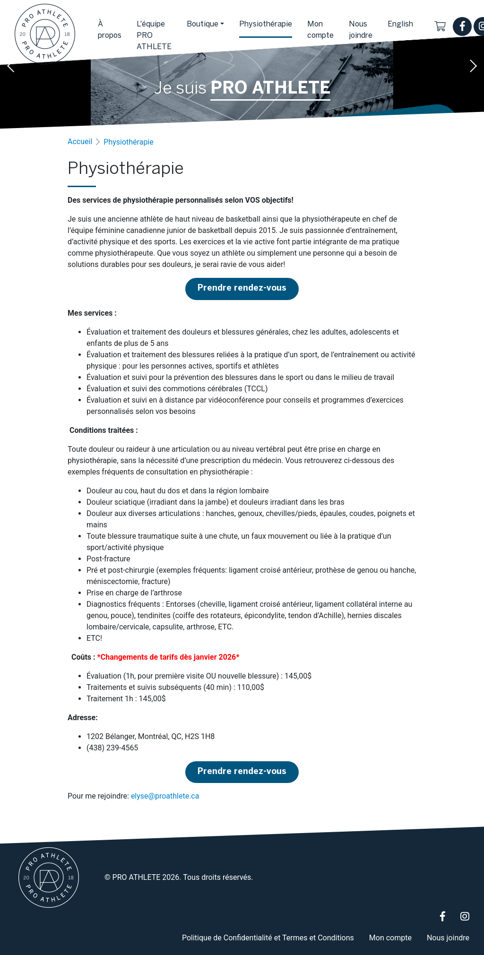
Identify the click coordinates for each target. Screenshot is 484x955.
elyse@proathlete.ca (165, 796)
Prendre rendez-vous (242, 288)
